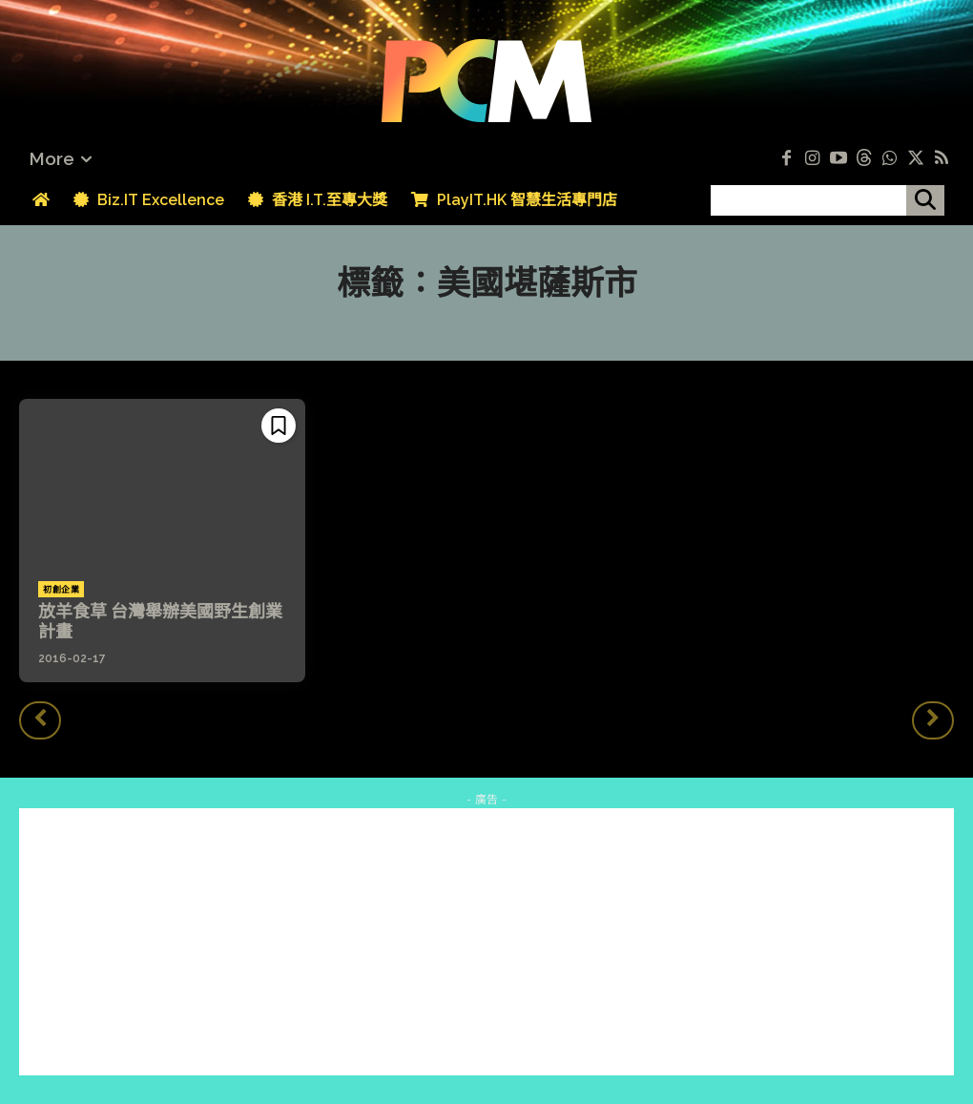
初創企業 (61, 589)
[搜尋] (925, 200)
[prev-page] (40, 720)
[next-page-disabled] (933, 720)
